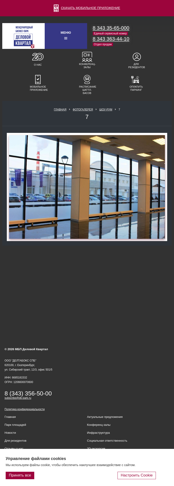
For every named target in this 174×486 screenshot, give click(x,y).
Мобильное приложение (38, 88)
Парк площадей (15, 424)
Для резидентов (136, 66)
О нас (38, 64)
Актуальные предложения (105, 417)
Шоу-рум (105, 109)
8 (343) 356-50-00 (28, 393)
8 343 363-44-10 (111, 39)
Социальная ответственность (107, 440)
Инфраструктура (98, 432)
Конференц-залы (87, 66)
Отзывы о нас (14, 448)
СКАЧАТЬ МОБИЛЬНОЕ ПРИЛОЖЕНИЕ (87, 8)
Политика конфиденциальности (25, 409)
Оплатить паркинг (136, 88)
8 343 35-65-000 (111, 28)
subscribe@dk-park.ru (18, 398)
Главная (60, 109)
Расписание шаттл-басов (87, 89)
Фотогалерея (83, 109)
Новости (10, 432)
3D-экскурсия (96, 448)
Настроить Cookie (137, 475)
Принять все (20, 475)
